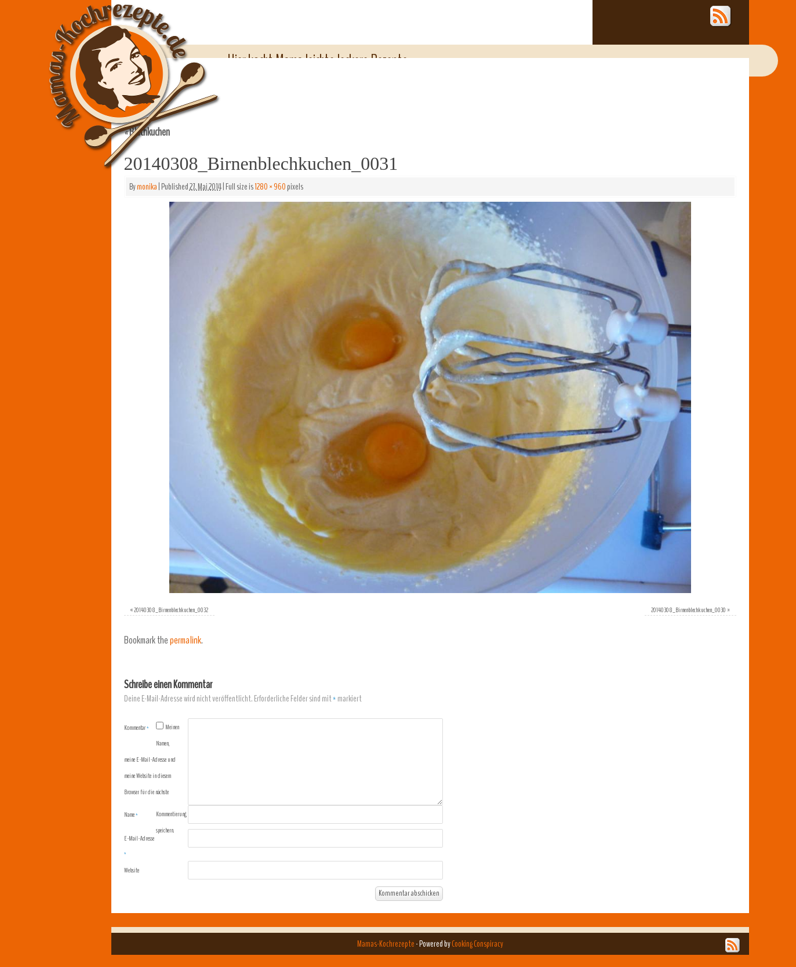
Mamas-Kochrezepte (117, 72)
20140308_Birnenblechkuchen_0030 (688, 610)
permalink (185, 640)
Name (131, 814)
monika (147, 186)
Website (131, 870)
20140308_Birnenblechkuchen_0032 (171, 610)
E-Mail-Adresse (139, 846)
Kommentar (136, 727)
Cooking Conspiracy (477, 943)
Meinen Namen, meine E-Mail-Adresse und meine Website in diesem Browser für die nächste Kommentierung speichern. (155, 778)
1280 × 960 (270, 186)
